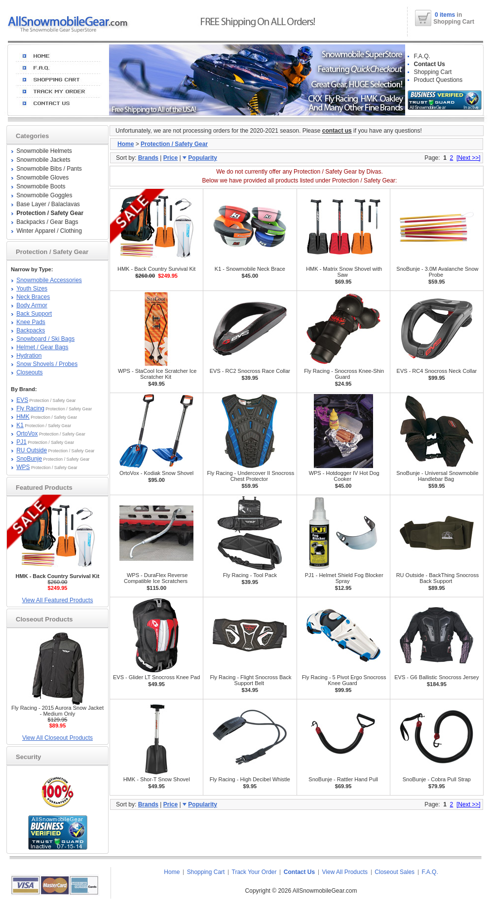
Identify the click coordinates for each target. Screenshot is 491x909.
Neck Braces (33, 296)
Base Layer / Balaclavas (48, 204)
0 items (446, 14)
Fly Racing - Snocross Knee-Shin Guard (344, 374)
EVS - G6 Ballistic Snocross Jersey (436, 677)
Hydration (28, 355)
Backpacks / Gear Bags (47, 221)
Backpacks (30, 330)
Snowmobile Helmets (44, 150)
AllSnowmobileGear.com (325, 890)
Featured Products (44, 487)
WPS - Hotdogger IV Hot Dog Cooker (344, 476)
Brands (148, 157)
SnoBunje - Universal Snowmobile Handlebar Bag (437, 476)
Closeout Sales (395, 872)
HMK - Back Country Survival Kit (156, 269)
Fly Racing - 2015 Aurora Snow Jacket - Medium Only (57, 711)
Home (125, 144)
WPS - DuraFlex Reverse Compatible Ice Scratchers (156, 578)
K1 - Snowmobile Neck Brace (250, 269)
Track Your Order (254, 872)
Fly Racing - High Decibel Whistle (250, 779)
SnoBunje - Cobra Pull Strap (437, 779)
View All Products (345, 872)
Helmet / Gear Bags (42, 347)
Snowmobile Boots (40, 186)
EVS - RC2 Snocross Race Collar (250, 371)
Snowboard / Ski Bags (45, 338)
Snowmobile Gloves (42, 177)
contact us (337, 130)
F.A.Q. (422, 56)
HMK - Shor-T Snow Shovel (156, 779)
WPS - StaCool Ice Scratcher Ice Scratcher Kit (157, 374)
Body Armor (31, 305)
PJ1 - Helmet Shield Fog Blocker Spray (344, 578)
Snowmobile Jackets (43, 159)
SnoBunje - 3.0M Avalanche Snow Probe (437, 272)
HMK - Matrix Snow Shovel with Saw (344, 272)
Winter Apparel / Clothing (49, 230)
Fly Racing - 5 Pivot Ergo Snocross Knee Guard (344, 680)
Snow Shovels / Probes (46, 364)
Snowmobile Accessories (49, 280)
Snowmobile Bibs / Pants (49, 168)
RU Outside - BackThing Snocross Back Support (437, 578)
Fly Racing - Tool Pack (250, 575)
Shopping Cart (433, 72)
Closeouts (29, 372)
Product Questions (438, 79)
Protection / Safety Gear (174, 144)
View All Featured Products (57, 600)
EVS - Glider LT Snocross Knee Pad (156, 677)
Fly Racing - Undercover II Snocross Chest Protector (251, 476)
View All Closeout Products (57, 737)
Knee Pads (30, 322)
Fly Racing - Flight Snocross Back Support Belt (250, 680)
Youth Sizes (31, 288)
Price (170, 157)
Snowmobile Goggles (44, 195)
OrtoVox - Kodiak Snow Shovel (156, 473)
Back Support (34, 313)
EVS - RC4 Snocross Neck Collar (437, 371)
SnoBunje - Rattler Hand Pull (343, 779)
